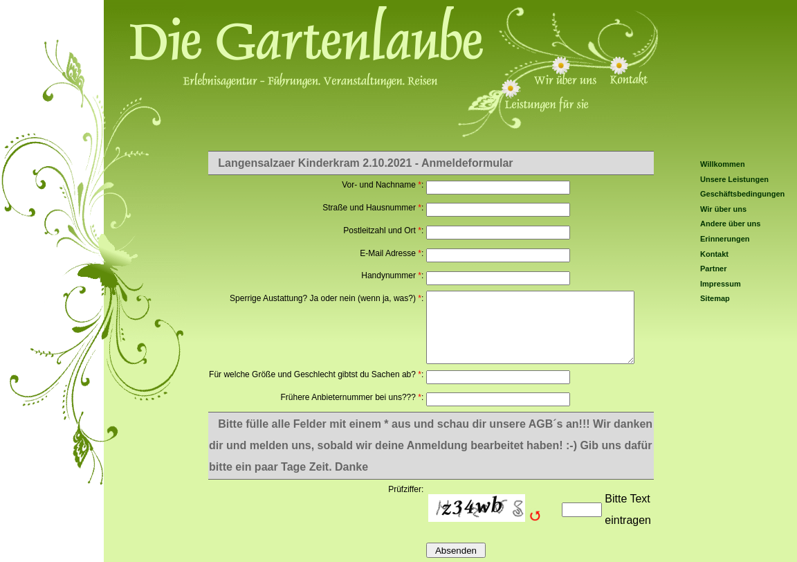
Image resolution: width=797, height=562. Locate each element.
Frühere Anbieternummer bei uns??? (347, 397)
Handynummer (388, 275)
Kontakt (714, 254)
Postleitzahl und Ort (379, 230)
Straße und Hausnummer (369, 207)
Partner (713, 268)
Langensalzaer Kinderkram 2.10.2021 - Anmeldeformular (365, 163)
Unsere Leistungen (734, 179)
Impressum (720, 284)
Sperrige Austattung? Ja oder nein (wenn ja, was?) (323, 298)
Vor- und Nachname (379, 185)
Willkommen (722, 164)
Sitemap (715, 298)
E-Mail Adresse (388, 253)
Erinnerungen (725, 239)
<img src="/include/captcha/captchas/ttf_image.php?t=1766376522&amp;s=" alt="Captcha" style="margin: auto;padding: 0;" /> (492, 510)
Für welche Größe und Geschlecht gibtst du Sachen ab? (312, 374)
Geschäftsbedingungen (742, 194)
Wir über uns (723, 209)
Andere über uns (730, 223)
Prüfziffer (404, 489)
